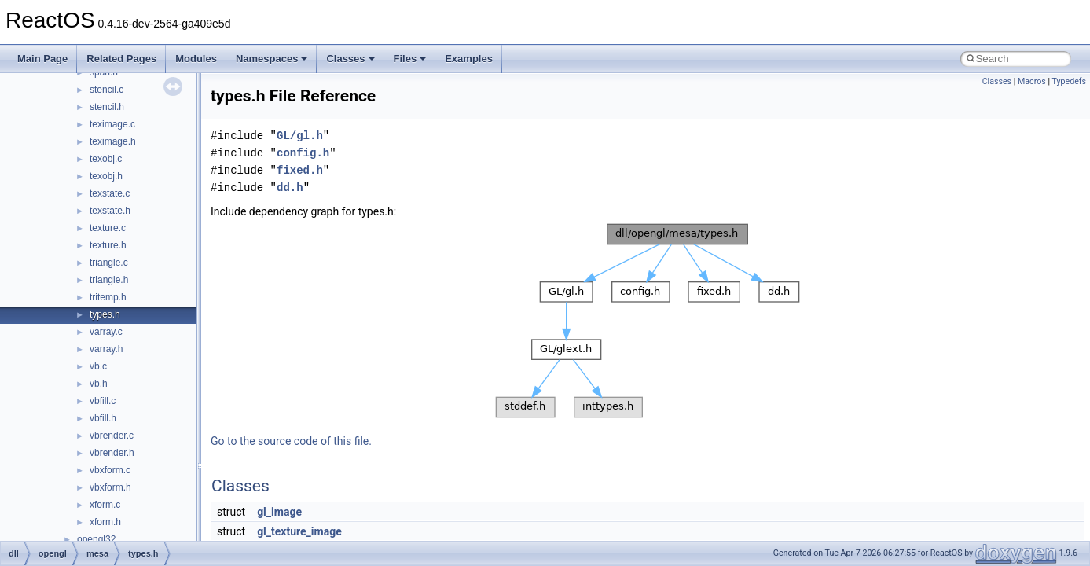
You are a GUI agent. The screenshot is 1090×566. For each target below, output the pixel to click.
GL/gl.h (300, 135)
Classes (350, 58)
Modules (196, 58)
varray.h (106, 349)
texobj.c (106, 158)
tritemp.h (108, 297)
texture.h (108, 245)
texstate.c (110, 193)
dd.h (290, 187)
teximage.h (113, 141)
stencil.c (106, 89)
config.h (303, 152)
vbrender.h (112, 452)
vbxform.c (110, 470)
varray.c (106, 331)
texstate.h (110, 210)
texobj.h (106, 176)
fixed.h (300, 170)
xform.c (105, 504)
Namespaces (272, 58)
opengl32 (96, 539)
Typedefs (1068, 81)
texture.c (108, 227)
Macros (1032, 81)
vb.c (98, 366)
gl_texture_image (299, 531)
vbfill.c (103, 400)
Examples (469, 58)
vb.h (99, 383)
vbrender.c (112, 435)
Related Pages (121, 58)
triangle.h (109, 279)
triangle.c (109, 262)
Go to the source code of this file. (291, 441)
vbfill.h (103, 418)
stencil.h (107, 106)
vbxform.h (110, 487)
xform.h (105, 521)
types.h (105, 314)
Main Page (42, 58)
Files (410, 58)
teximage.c (112, 124)
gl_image (279, 511)
